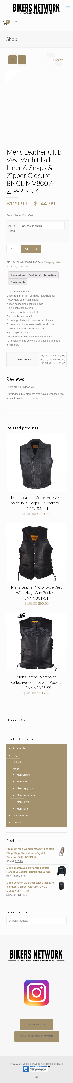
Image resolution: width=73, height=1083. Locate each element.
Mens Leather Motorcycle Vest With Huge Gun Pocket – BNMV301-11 (36, 592)
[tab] (17, 274)
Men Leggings (25, 788)
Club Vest (24, 266)
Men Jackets (24, 781)
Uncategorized (21, 815)
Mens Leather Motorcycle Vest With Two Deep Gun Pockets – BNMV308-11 (36, 503)
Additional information (42, 275)
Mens (16, 768)
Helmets (17, 762)
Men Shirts (23, 802)
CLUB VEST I (11, 231)
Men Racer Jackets (27, 795)
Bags (16, 755)
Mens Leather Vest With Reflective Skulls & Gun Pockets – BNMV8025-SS (36, 682)
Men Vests (23, 808)
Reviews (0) (18, 282)
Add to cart (31, 249)
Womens (18, 822)
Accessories (19, 748)
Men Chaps (23, 774)
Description (18, 275)
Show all (58, 59)
